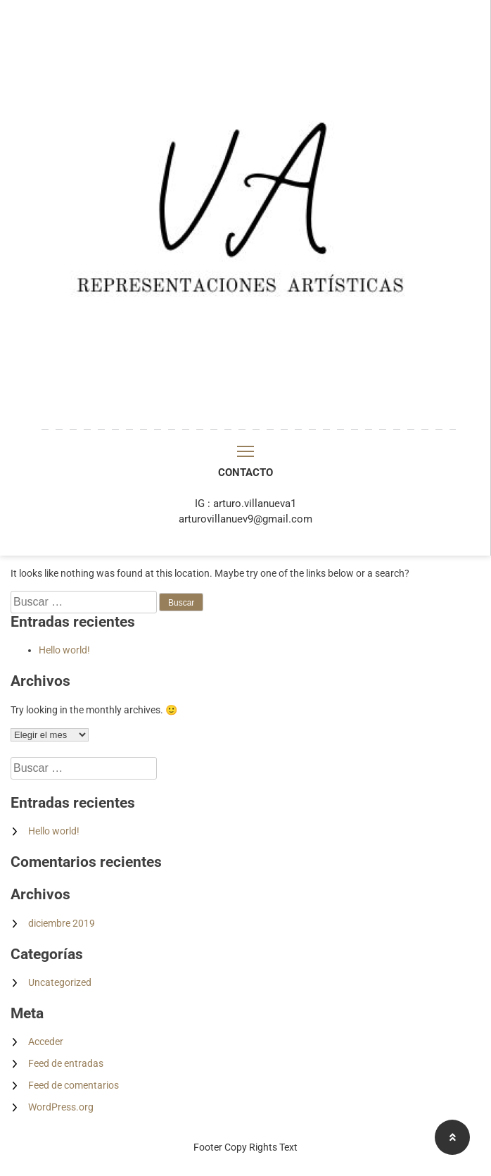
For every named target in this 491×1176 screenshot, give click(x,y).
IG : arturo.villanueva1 (245, 503)
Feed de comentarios (73, 1085)
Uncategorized (59, 982)
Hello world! (64, 650)
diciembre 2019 (61, 923)
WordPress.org (61, 1107)
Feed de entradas (65, 1063)
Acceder (45, 1041)
